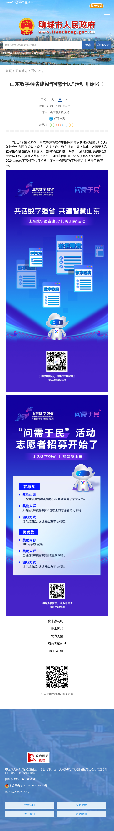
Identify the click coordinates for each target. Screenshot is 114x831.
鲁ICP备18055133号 (17, 792)
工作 (58, 53)
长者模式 (96, 5)
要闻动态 (21, 71)
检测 (41, 53)
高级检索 (103, 45)
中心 (69, 53)
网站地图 (81, 813)
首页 (9, 71)
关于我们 (29, 813)
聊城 (17, 53)
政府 (52, 53)
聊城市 (29, 53)
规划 (36, 53)
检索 (88, 45)
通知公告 (37, 71)
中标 (47, 53)
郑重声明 (29, 805)
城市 (23, 53)
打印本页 (57, 118)
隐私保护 (81, 805)
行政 (63, 53)
